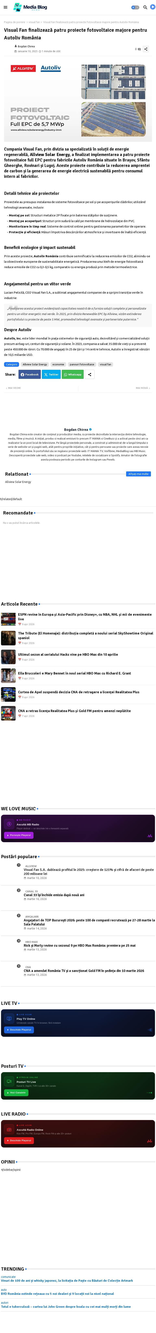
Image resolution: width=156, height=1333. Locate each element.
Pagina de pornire (14, 22)
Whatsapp (74, 374)
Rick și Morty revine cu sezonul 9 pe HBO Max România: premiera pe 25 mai (79, 946)
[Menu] (5, 7)
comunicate (8, 1276)
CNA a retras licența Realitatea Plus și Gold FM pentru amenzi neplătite (74, 711)
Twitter (53, 374)
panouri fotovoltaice (82, 364)
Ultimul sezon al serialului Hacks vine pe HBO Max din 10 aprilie (68, 654)
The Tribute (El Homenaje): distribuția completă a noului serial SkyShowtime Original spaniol (85, 635)
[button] (135, 7)
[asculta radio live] (153, 7)
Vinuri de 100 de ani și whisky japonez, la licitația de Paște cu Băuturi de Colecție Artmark (67, 1281)
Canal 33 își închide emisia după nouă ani (54, 895)
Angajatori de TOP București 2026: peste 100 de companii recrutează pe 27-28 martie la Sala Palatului (89, 922)
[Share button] (89, 374)
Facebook (32, 374)
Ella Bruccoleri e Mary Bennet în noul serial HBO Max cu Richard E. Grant (74, 673)
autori (4, 1302)
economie (58, 364)
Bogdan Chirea (76, 429)
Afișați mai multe (138, 473)
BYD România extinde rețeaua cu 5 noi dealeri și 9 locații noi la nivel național (57, 1294)
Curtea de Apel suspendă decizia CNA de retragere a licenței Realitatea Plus (78, 692)
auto (4, 1289)
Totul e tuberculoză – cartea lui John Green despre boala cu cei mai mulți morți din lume (66, 1307)
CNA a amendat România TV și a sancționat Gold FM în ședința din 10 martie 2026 (84, 971)
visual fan (34, 22)
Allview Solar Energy (35, 364)
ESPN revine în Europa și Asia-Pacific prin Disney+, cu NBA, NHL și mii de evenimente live (85, 617)
